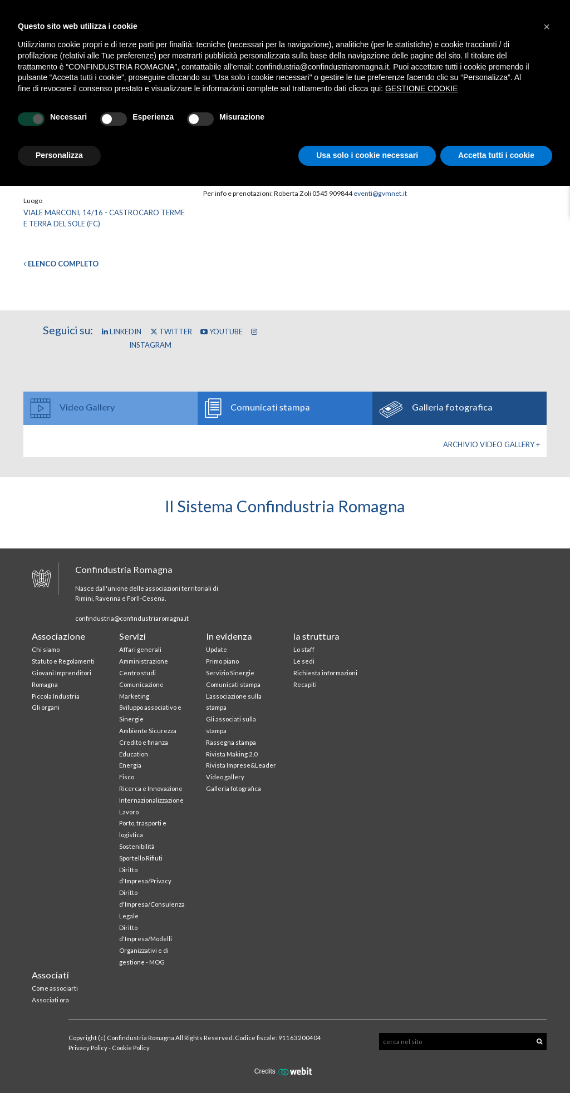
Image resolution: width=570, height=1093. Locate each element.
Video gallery (225, 776)
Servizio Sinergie (230, 672)
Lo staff (304, 649)
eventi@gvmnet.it (380, 193)
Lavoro (129, 811)
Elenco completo (61, 263)
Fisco (126, 776)
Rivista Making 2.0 (232, 754)
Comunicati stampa (233, 684)
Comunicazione (141, 684)
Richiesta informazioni (325, 672)
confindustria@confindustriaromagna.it (132, 618)
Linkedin (121, 331)
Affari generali (140, 649)
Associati (50, 975)
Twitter (171, 331)
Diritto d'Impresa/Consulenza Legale (152, 904)
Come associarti (55, 988)
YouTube (221, 331)
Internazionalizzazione (151, 800)
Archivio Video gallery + (491, 444)
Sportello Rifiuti (141, 858)
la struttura (316, 636)
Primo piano (222, 661)
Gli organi (46, 707)
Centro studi (137, 672)
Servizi (132, 636)
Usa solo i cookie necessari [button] (367, 155)
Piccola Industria (56, 696)
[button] (547, 27)
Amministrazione (143, 661)
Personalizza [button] (59, 155)
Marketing (134, 696)
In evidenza (229, 636)
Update (216, 649)
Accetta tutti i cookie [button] (496, 155)
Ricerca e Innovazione (151, 788)
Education (133, 754)
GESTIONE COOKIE (421, 88)
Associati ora (50, 999)
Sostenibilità (137, 846)
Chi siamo (46, 649)
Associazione (58, 636)
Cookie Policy (131, 1047)
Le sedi (304, 661)
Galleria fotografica (233, 788)
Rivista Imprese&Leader (241, 765)
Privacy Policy (87, 1047)
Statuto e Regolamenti (63, 661)
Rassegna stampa (231, 742)
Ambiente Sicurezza (147, 730)
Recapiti (305, 684)
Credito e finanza (143, 742)
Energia (130, 765)
